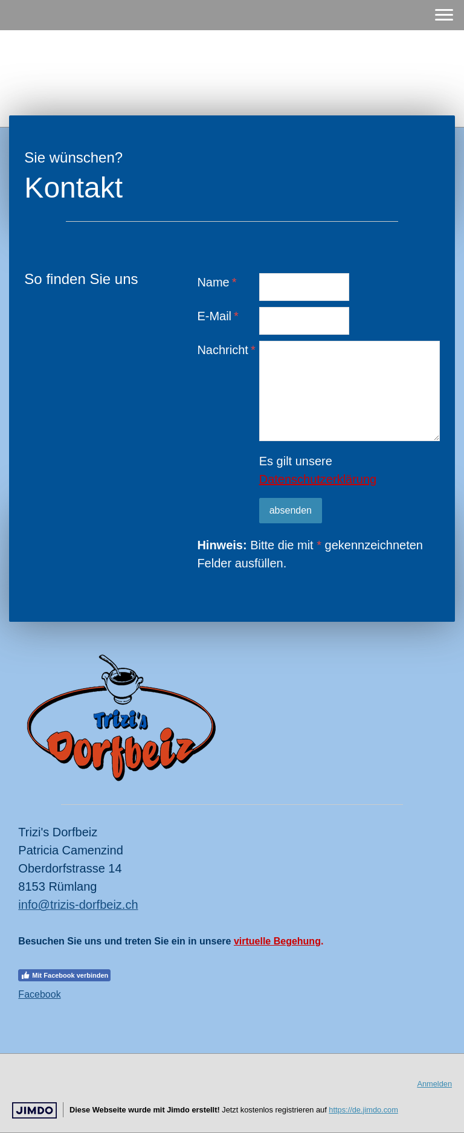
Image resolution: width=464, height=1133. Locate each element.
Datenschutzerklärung (318, 479)
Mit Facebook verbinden (64, 975)
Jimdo (34, 1110)
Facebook (39, 994)
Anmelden (434, 1083)
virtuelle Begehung (277, 941)
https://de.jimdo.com (363, 1109)
